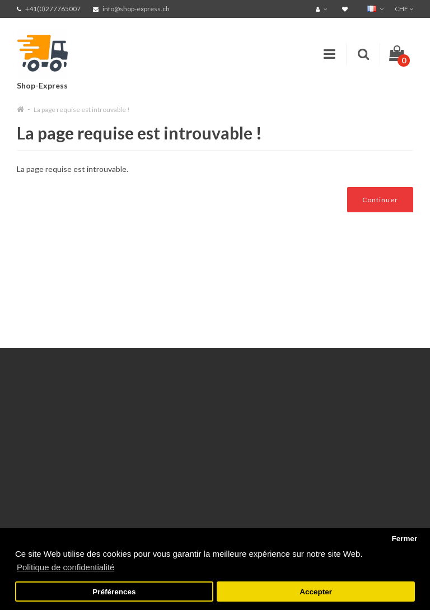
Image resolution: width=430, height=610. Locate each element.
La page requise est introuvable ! (82, 109)
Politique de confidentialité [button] (65, 567)
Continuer (380, 199)
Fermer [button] (404, 538)
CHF (404, 8)
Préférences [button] (113, 592)
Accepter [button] (316, 592)
